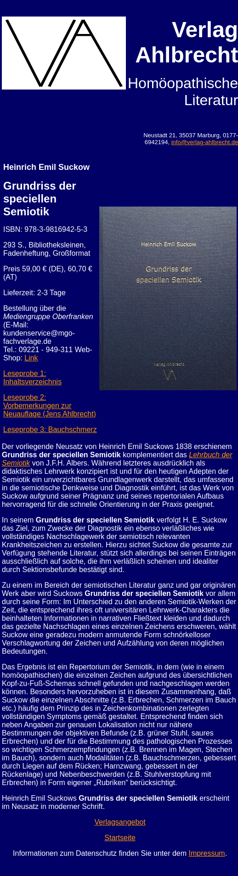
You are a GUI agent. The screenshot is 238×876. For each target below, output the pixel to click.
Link (31, 358)
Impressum (207, 853)
